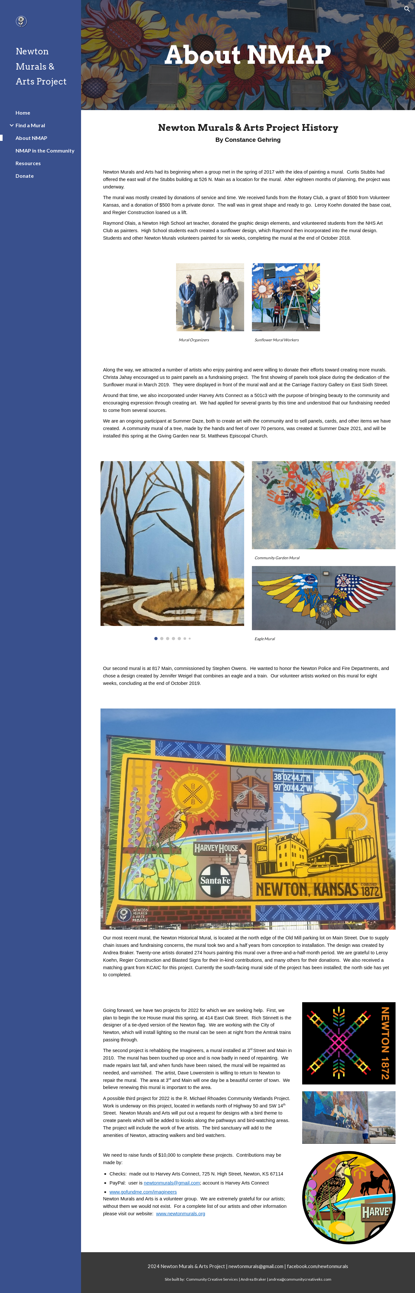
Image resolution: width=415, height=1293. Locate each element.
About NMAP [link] (31, 138)
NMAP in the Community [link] (45, 150)
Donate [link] (25, 176)
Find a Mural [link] (30, 125)
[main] (248, 55)
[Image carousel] (172, 550)
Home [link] (23, 112)
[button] (407, 9)
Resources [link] (28, 163)
